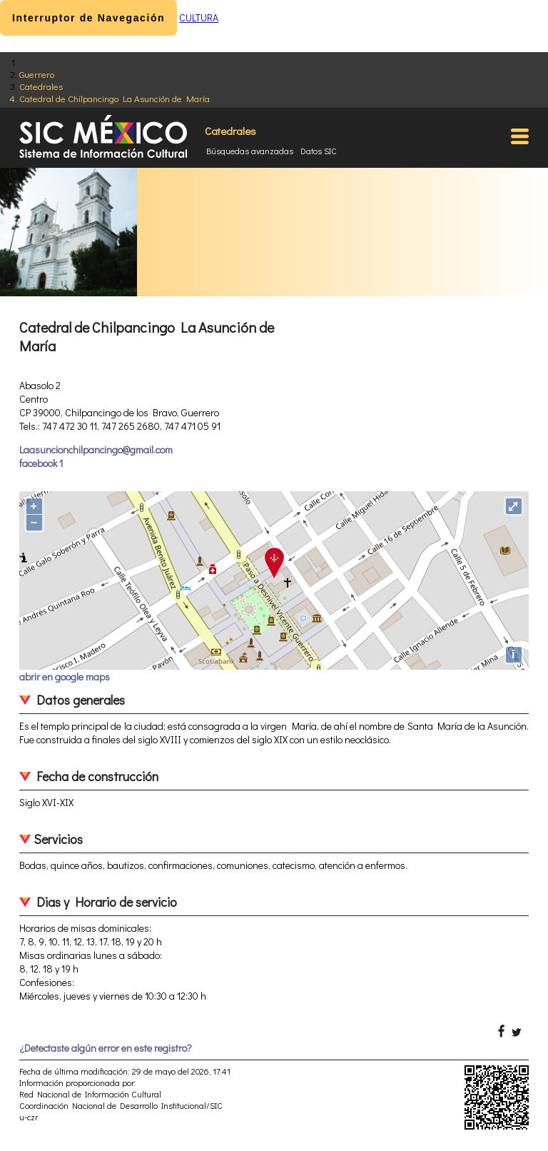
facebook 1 (41, 463)
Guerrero (36, 74)
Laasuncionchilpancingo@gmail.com (96, 449)
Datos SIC (318, 150)
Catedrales (41, 86)
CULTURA (198, 17)
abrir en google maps (64, 676)
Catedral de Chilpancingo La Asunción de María (114, 98)
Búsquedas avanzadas (249, 150)
